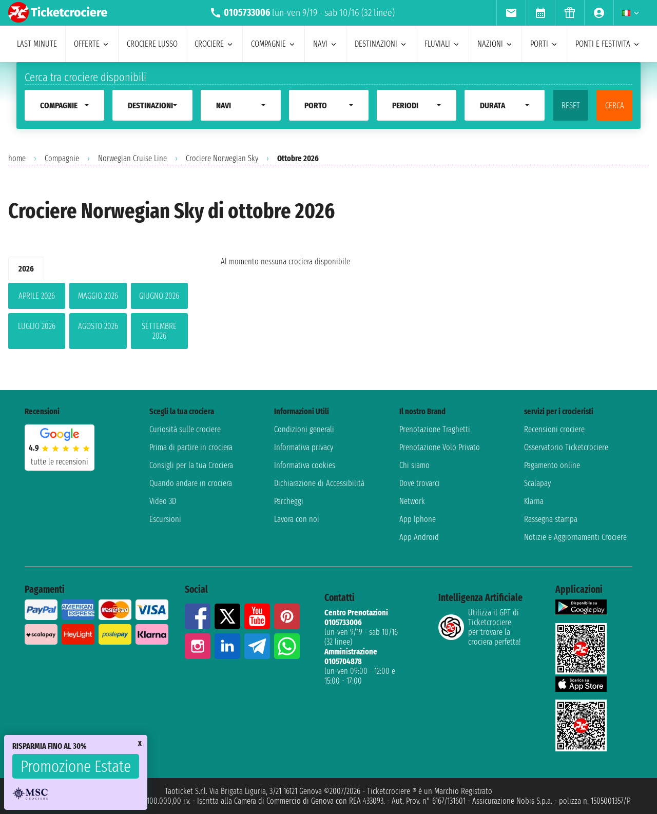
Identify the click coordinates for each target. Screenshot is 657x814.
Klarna (534, 501)
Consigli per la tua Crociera (191, 465)
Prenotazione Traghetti (434, 429)
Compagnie (62, 158)
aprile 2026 (36, 296)
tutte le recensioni (59, 462)
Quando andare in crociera (190, 483)
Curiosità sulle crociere (185, 429)
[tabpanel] (98, 318)
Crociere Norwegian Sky (222, 158)
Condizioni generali (304, 429)
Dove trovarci (419, 483)
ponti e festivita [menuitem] (608, 44)
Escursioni (165, 519)
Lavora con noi (296, 519)
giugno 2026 (159, 296)
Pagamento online (552, 465)
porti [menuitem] (544, 44)
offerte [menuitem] (92, 44)
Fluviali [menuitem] (442, 44)
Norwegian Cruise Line (132, 158)
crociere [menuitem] (214, 44)
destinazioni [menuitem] (381, 44)
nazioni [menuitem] (495, 44)
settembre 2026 (159, 331)
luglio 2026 (36, 326)
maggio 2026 (98, 296)
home (17, 158)
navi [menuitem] (325, 44)
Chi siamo (414, 465)
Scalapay (537, 483)
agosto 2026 (98, 326)
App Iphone (417, 519)
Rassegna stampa (550, 519)
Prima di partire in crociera (191, 447)
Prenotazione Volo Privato (439, 447)
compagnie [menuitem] (273, 44)
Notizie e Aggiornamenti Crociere (575, 537)
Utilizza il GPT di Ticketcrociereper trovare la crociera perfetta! (479, 627)
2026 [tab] (26, 269)
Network (412, 501)
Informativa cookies (304, 465)
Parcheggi (288, 501)
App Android (419, 537)
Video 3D (162, 501)
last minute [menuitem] (37, 44)
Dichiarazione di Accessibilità (319, 483)
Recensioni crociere (554, 429)
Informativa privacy (303, 447)
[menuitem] (511, 13)
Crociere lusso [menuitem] (152, 44)
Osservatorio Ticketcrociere (566, 447)
